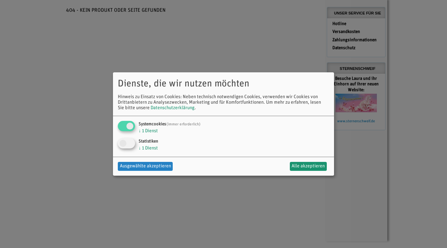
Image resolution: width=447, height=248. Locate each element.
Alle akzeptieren (308, 166)
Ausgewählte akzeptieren (145, 166)
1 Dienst (148, 131)
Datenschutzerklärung (172, 108)
